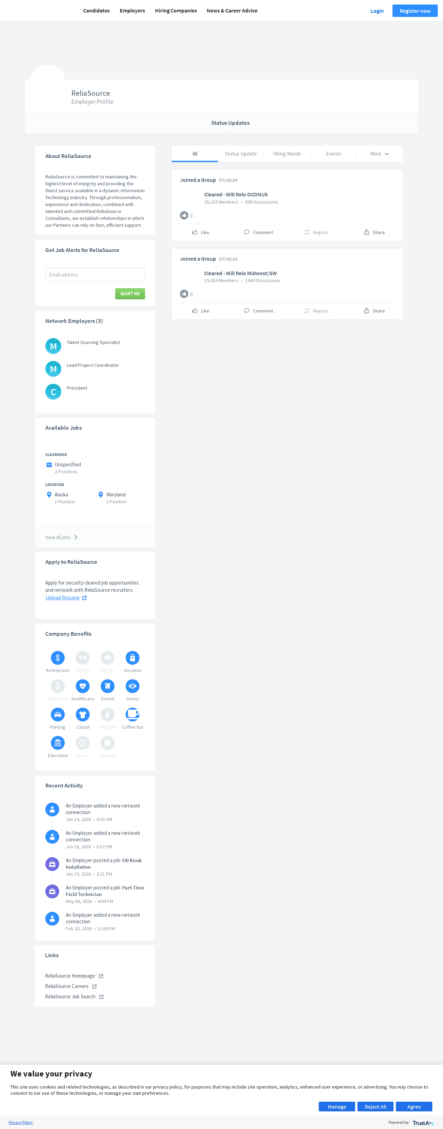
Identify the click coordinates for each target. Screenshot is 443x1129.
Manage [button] (337, 1106)
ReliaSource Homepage (74, 975)
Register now (415, 10)
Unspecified (68, 464)
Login (377, 10)
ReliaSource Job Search (74, 996)
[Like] (184, 215)
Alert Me (130, 294)
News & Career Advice (232, 10)
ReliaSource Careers (71, 986)
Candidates (96, 10)
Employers (132, 10)
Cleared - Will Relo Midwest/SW (240, 273)
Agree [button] (414, 1106)
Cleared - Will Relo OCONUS (236, 194)
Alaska (61, 494)
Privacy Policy (21, 1122)
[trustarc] (423, 1122)
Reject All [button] (375, 1106)
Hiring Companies (176, 10)
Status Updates (230, 123)
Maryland (116, 494)
